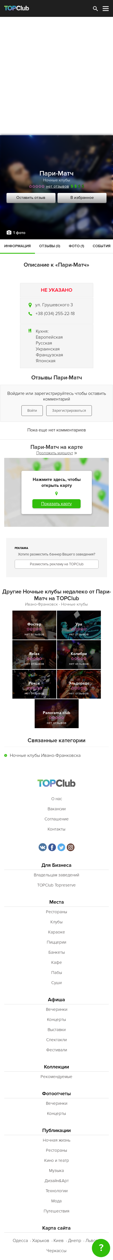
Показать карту (56, 504)
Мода (56, 1201)
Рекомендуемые (56, 1076)
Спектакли (56, 1040)
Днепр (74, 1240)
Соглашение (57, 819)
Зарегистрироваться (69, 410)
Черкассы (56, 1251)
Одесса (20, 1240)
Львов (91, 1240)
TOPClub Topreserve (56, 885)
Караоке (56, 932)
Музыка (56, 1170)
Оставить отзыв (30, 197)
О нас (56, 798)
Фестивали (56, 1050)
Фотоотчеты (56, 1094)
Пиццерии (56, 942)
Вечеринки (56, 1009)
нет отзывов (57, 186)
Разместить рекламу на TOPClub (56, 564)
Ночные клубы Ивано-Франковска (45, 755)
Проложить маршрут (56, 453)
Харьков (40, 1240)
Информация (17, 246)
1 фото (19, 232)
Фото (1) (76, 246)
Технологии (57, 1191)
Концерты (56, 1019)
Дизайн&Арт (57, 1180)
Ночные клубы (56, 180)
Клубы (56, 922)
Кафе (56, 962)
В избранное (82, 197)
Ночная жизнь (56, 1140)
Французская (49, 355)
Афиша (56, 1000)
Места (56, 902)
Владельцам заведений (56, 875)
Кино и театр (56, 1160)
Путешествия (56, 1211)
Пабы (56, 972)
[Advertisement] (56, 76)
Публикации (56, 1130)
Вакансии (57, 809)
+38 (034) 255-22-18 (55, 313)
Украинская (48, 349)
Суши (56, 982)
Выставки (57, 1029)
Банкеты (56, 952)
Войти (32, 410)
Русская (44, 343)
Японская (46, 361)
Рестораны (56, 912)
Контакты (56, 829)
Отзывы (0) (49, 246)
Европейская (49, 337)
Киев (59, 1240)
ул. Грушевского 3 (54, 305)
